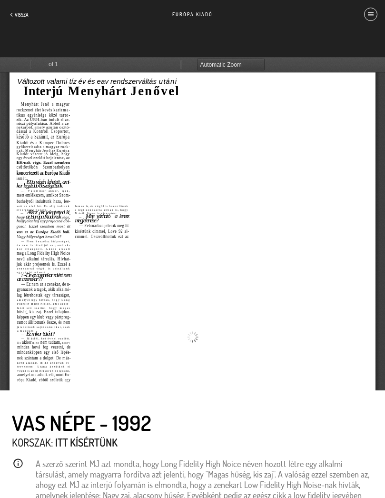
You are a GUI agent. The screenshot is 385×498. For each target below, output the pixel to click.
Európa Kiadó (192, 14)
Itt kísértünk (86, 442)
